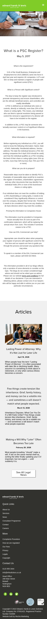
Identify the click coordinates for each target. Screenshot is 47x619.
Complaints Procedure (11, 539)
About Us (6, 510)
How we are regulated (11, 543)
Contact (6, 525)
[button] (43, 5)
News (5, 517)
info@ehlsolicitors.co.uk (12, 573)
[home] (14, 6)
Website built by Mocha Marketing (16, 616)
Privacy (5, 550)
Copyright (6, 558)
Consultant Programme (12, 521)
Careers (6, 528)
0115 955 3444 (8, 569)
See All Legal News (23, 473)
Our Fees (6, 547)
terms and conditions (30, 276)
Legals (5, 554)
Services (6, 513)
